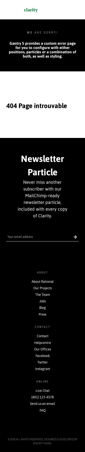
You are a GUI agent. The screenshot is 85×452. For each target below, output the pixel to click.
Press (42, 314)
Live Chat (43, 391)
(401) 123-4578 (42, 397)
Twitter (42, 362)
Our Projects (42, 288)
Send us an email (42, 404)
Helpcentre (42, 343)
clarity (31, 10)
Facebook (42, 356)
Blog (42, 308)
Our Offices (42, 349)
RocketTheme (42, 443)
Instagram (42, 369)
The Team (42, 295)
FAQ (43, 410)
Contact (42, 336)
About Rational (43, 282)
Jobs (42, 301)
